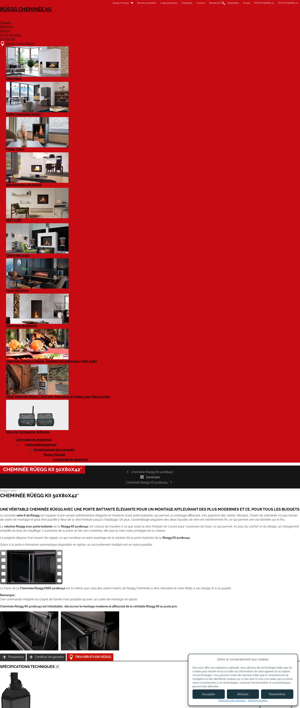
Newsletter (181, 3)
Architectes (236, 18)
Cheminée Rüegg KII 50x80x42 (79, 431)
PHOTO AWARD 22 (212, 3)
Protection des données (232, 700)
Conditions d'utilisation (157, 701)
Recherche (162, 3)
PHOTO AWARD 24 (236, 3)
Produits (122, 18)
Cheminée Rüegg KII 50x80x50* (222, 140)
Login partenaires (160, 676)
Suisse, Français (66, 3)
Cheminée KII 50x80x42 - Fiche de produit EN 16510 (91, 494)
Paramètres (277, 694)
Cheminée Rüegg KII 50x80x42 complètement (87, 455)
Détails (62, 628)
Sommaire (150, 140)
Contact (148, 3)
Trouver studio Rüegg (224, 361)
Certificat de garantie (220, 350)
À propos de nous (122, 664)
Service (172, 18)
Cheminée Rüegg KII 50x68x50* (78, 140)
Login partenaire (116, 3)
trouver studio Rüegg (75, 660)
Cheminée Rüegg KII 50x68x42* (80, 589)
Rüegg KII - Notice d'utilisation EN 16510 (84, 508)
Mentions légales (127, 701)
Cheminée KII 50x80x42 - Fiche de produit (85, 484)
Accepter (208, 694)
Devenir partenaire (94, 3)
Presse (194, 3)
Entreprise (135, 3)
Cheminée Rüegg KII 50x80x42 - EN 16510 (85, 441)
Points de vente (201, 18)
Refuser (243, 694)
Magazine (147, 18)
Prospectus (214, 340)
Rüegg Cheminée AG (73, 15)
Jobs (113, 668)
